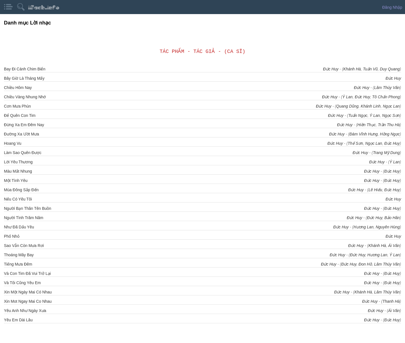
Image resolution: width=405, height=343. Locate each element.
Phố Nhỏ (11, 236)
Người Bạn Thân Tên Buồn (27, 208)
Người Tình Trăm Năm (23, 217)
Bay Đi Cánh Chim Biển (24, 69)
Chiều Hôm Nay (18, 87)
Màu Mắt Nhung (18, 171)
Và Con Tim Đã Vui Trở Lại (27, 273)
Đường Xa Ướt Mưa (21, 134)
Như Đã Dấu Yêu (19, 227)
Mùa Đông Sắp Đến (21, 190)
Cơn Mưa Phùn (17, 106)
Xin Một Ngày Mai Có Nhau (28, 292)
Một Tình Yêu (16, 180)
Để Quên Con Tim (19, 115)
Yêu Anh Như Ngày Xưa (25, 310)
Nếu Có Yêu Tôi (18, 199)
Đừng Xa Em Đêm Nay (24, 124)
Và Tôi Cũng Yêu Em (22, 282)
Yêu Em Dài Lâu (18, 320)
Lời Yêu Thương (18, 162)
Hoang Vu (12, 143)
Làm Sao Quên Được (22, 152)
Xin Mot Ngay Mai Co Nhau (28, 301)
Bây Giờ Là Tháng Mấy (24, 78)
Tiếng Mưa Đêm (18, 264)
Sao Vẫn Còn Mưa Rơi (24, 245)
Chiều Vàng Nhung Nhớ (25, 97)
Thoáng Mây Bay (19, 255)
